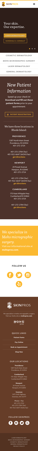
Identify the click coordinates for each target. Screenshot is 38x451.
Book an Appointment (19, 347)
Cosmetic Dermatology (19, 442)
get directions (19, 157)
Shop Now (19, 352)
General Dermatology (19, 444)
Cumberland (19, 374)
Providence (19, 365)
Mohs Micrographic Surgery (19, 440)
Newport (19, 383)
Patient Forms (19, 337)
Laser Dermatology (19, 437)
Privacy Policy (19, 446)
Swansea (19, 392)
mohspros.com (26, 316)
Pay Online (19, 342)
